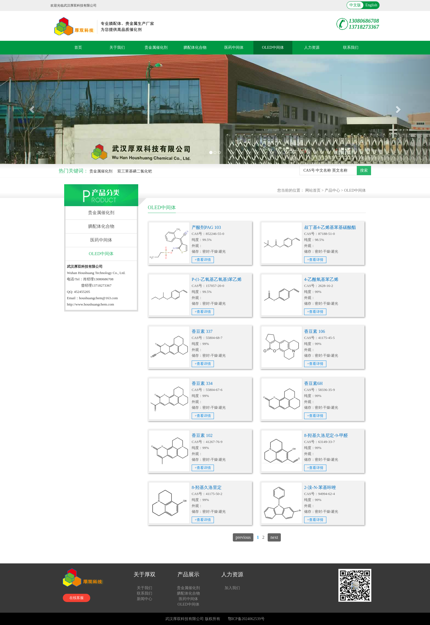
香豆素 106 (314, 331)
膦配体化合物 (194, 47)
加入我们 (232, 588)
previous (243, 537)
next (274, 537)
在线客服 (76, 598)
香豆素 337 (202, 331)
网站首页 (313, 190)
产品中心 (332, 190)
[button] (32, 109)
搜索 (364, 170)
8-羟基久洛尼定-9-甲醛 (326, 435)
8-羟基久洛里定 (207, 487)
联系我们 (350, 47)
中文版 (355, 5)
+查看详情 (203, 260)
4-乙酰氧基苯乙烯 (321, 279)
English (371, 5)
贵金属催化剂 (156, 47)
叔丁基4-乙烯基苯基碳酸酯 (330, 227)
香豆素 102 (202, 435)
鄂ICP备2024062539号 (246, 619)
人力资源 (311, 47)
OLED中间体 (273, 47)
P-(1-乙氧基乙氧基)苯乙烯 (217, 279)
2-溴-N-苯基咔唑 (320, 487)
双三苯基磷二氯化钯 (134, 171)
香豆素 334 (202, 383)
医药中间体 (234, 47)
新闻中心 (144, 599)
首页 (78, 47)
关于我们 (117, 47)
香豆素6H (313, 383)
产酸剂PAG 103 (206, 227)
